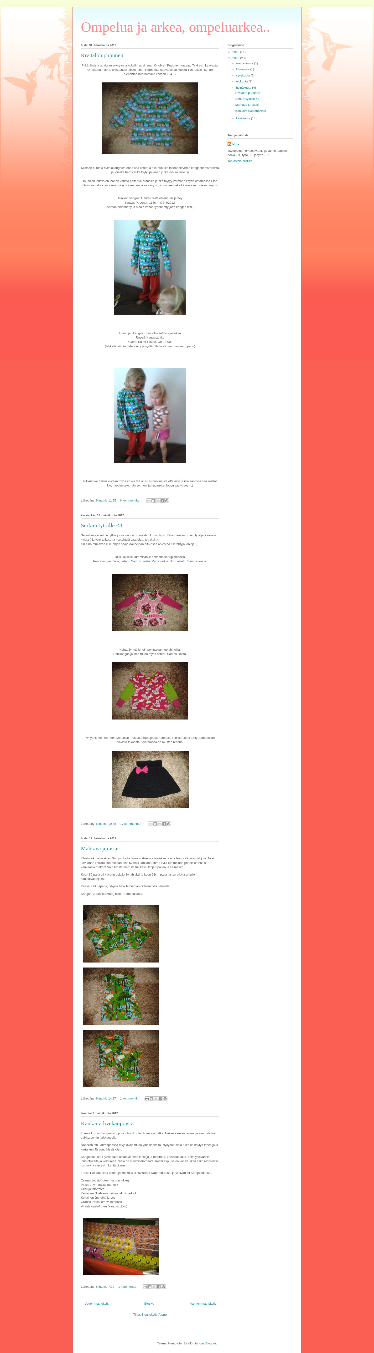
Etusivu (149, 1303)
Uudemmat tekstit (96, 1303)
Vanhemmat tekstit (203, 1303)
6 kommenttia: (130, 500)
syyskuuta (243, 75)
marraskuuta (245, 63)
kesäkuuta (243, 118)
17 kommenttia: (131, 824)
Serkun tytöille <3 (101, 525)
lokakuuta (243, 69)
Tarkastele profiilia (240, 161)
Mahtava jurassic (100, 848)
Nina (235, 144)
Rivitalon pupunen (102, 55)
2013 (236, 52)
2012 (236, 58)
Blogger (210, 1343)
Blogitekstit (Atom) (154, 1314)
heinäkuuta (244, 87)
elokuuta (242, 81)
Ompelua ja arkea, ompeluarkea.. (175, 27)
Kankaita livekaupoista (107, 1123)
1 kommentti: (129, 1098)
